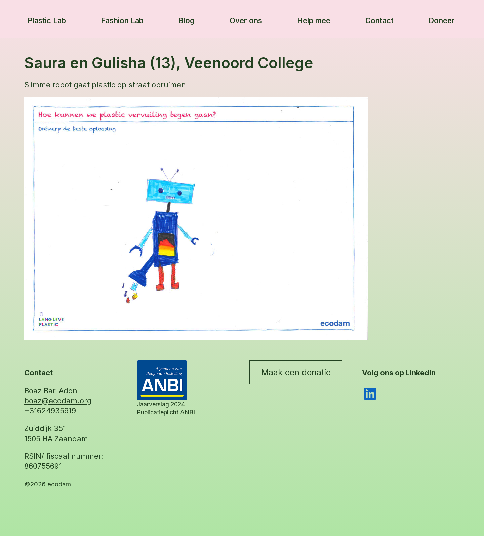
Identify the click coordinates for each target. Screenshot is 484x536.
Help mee (313, 20)
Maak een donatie (296, 372)
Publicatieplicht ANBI (166, 412)
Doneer (442, 20)
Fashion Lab (122, 20)
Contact (379, 20)
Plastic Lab (47, 20)
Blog (186, 20)
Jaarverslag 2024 (161, 404)
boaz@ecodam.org (58, 400)
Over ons (246, 20)
